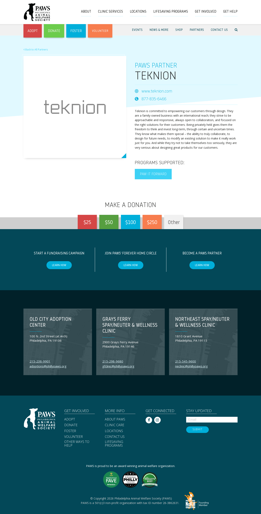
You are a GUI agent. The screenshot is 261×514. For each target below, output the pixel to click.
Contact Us (115, 437)
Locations (114, 431)
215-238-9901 (40, 361)
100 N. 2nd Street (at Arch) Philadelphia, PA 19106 (48, 338)
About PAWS (115, 419)
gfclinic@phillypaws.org (118, 366)
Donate (70, 425)
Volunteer (73, 437)
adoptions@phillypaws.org (48, 366)
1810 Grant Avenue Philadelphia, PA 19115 (191, 338)
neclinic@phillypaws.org (191, 366)
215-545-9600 (185, 361)
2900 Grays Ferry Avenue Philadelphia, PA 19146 (120, 344)
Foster (70, 431)
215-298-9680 (112, 361)
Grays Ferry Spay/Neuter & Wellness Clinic (129, 325)
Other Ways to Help (76, 443)
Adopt (69, 419)
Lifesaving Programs (114, 443)
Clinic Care (114, 425)
